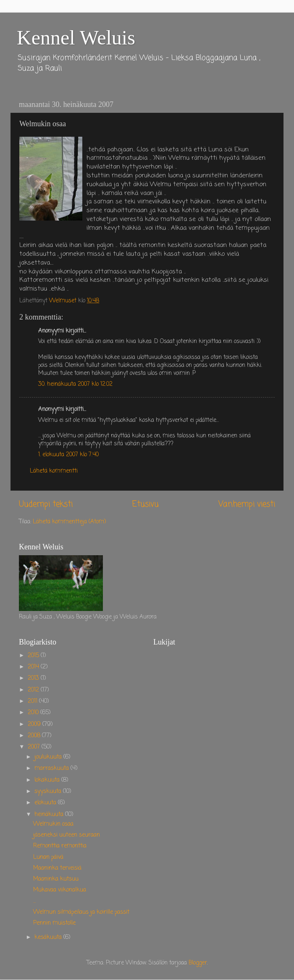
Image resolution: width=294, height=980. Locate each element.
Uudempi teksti (46, 504)
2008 (35, 735)
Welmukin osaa (53, 824)
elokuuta (46, 802)
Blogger (198, 963)
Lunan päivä (48, 857)
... (34, 901)
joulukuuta (48, 757)
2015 (34, 655)
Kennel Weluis (76, 37)
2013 (34, 678)
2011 (33, 701)
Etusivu (145, 504)
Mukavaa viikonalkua (59, 890)
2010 (34, 712)
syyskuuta (48, 791)
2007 (35, 747)
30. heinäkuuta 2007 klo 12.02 (75, 384)
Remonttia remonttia (60, 846)
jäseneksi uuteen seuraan (66, 835)
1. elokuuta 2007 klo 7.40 (68, 454)
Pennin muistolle (54, 923)
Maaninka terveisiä (57, 868)
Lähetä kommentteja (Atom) (69, 521)
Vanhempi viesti (246, 504)
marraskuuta (52, 768)
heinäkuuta (49, 814)
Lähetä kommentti (54, 471)
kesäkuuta (48, 937)
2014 (34, 667)
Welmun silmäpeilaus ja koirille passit (81, 912)
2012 (34, 690)
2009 (35, 724)
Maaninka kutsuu (56, 879)
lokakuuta (47, 780)
